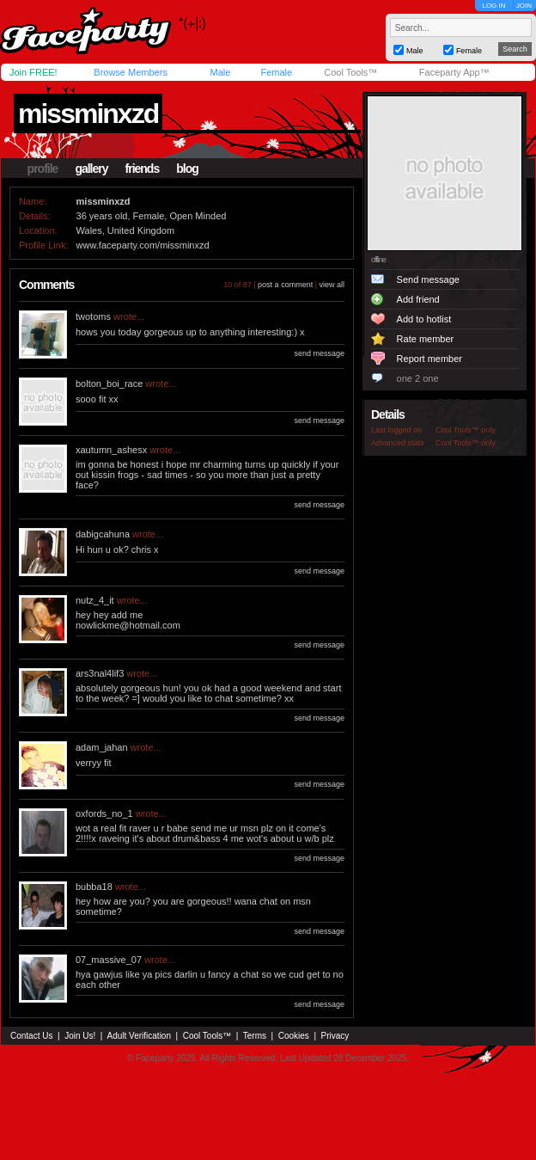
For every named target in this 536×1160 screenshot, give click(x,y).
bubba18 (94, 886)
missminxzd (88, 113)
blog (187, 168)
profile (42, 168)
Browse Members (131, 72)
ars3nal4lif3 (100, 673)
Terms (254, 1035)
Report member (429, 358)
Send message (428, 279)
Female (276, 72)
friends (142, 168)
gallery (91, 168)
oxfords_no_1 (104, 813)
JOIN (524, 5)
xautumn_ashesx (111, 450)
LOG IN (493, 5)
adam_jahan (102, 747)
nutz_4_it (95, 600)
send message (319, 353)
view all (331, 284)
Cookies (293, 1035)
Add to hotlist (424, 319)
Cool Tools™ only (466, 430)
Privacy (335, 1035)
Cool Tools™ (350, 72)
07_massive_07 (109, 959)
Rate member (425, 339)
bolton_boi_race (109, 383)
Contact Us (31, 1035)
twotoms (93, 316)
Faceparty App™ (454, 72)
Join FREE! (33, 72)
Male (220, 72)
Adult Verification (139, 1035)
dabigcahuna (103, 534)
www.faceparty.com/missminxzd (143, 245)
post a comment (285, 284)
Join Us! (79, 1035)
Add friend (418, 299)
